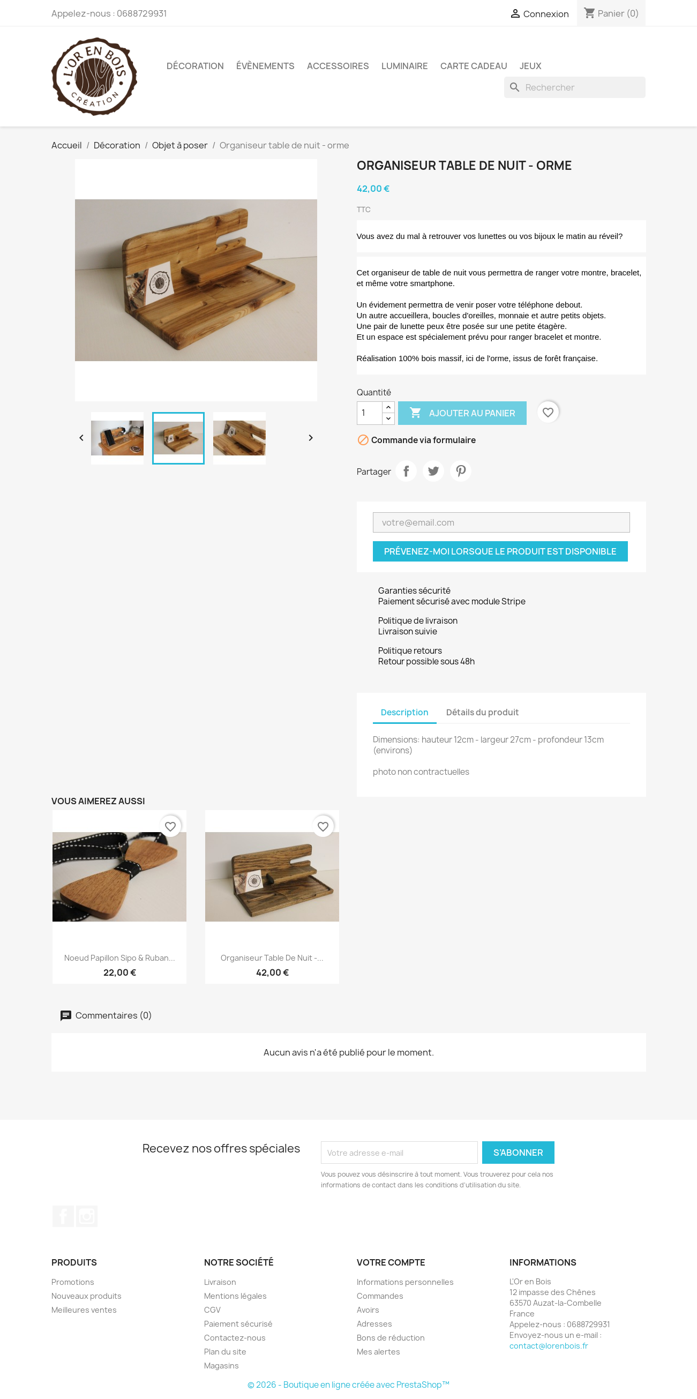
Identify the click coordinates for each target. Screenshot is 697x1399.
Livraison (220, 1282)
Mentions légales (235, 1296)
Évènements (265, 66)
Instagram (87, 1216)
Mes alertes (378, 1351)
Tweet (433, 471)
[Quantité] (370, 413)
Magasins (221, 1365)
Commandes (380, 1296)
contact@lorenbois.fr (548, 1346)
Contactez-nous (235, 1338)
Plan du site (225, 1351)
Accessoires (338, 66)
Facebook (63, 1216)
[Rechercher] (575, 87)
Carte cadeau (473, 66)
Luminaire (404, 66)
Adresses (374, 1324)
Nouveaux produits (86, 1296)
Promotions (72, 1282)
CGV (212, 1310)
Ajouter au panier (462, 413)
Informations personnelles (405, 1282)
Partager (406, 471)
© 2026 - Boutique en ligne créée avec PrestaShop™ (348, 1384)
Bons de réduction (391, 1338)
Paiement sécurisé (238, 1324)
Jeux (531, 66)
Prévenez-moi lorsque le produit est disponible (500, 551)
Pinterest (460, 471)
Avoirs (368, 1310)
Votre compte (391, 1262)
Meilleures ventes (84, 1310)
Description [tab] (405, 712)
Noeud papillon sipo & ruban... (119, 958)
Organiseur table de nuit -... (272, 958)
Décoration (195, 66)
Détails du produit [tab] (482, 712)
